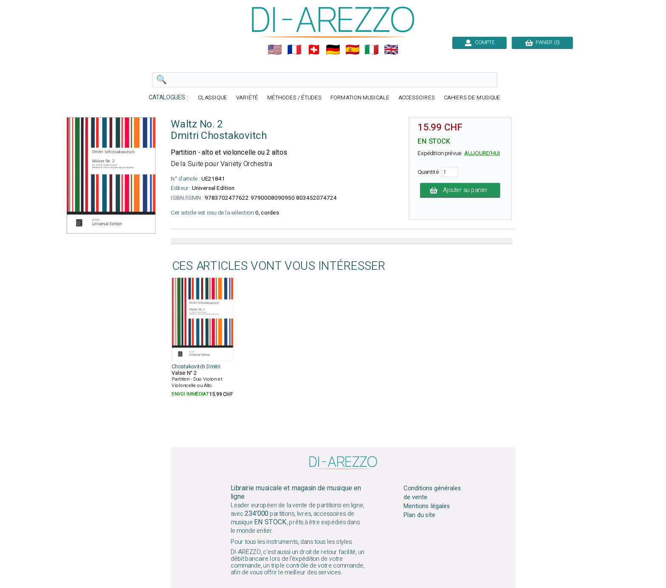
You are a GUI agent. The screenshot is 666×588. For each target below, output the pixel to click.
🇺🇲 (275, 49)
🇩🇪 (333, 49)
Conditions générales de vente (432, 493)
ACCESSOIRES (416, 98)
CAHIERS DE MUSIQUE (472, 98)
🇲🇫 (294, 49)
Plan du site (419, 515)
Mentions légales (427, 506)
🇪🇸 (352, 49)
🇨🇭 (314, 49)
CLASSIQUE (212, 98)
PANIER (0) (542, 42)
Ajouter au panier (460, 190)
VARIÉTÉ (247, 98)
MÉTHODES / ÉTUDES (294, 98)
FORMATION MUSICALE (359, 98)
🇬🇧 (391, 49)
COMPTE (479, 42)
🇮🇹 (371, 49)
